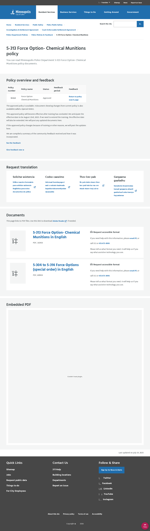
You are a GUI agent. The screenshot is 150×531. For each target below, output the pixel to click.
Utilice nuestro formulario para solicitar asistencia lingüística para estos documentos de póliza (23, 187)
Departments (59, 480)
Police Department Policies (17, 35)
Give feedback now (14, 149)
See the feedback (13, 143)
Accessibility (97, 514)
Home (8, 25)
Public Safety (38, 25)
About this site (54, 514)
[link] (104, 2)
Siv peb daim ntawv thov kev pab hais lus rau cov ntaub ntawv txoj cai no (90, 185)
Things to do (12, 486)
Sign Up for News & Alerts (111, 470)
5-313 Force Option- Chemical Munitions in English (56, 235)
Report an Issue (136, 2)
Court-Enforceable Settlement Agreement (59, 30)
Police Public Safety (55, 25)
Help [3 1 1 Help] (57, 469)
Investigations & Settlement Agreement (22, 30)
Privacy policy (68, 514)
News (125, 2)
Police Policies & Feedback (42, 35)
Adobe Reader (58, 221)
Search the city (106, 23)
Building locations (62, 475)
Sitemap (117, 2)
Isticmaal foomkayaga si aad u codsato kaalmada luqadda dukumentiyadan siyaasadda (55, 187)
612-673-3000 (104, 243)
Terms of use (83, 514)
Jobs (8, 475)
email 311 (133, 238)
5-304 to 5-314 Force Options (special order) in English (56, 267)
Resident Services (22, 25)
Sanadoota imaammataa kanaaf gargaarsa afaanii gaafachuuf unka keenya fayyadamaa (123, 190)
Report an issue (60, 486)
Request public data (16, 480)
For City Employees (16, 491)
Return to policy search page (75, 98)
